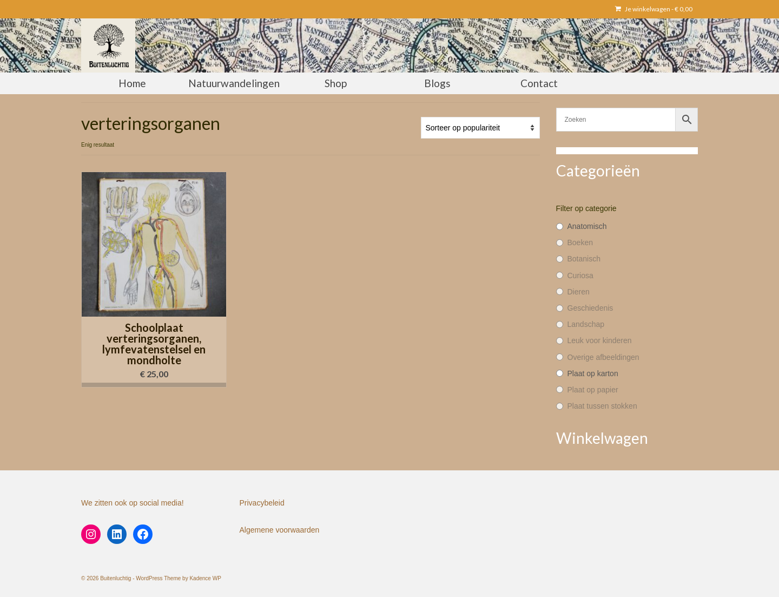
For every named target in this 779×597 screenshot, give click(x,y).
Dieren (578, 291)
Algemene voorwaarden (280, 530)
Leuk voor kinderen (599, 340)
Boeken (580, 242)
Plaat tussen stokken (602, 406)
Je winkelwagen (653, 9)
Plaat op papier (592, 389)
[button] (154, 385)
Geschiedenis (590, 308)
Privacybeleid (262, 502)
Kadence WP (205, 578)
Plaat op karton (592, 373)
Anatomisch (587, 226)
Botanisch (583, 258)
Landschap (586, 324)
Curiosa (580, 275)
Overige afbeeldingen (603, 357)
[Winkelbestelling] (480, 128)
